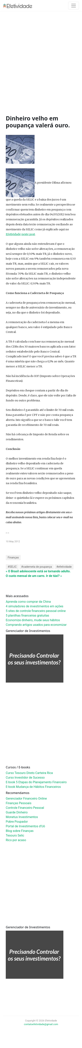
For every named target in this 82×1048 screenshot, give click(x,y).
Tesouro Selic (15, 835)
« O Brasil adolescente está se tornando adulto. (38, 571)
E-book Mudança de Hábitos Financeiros (33, 787)
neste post (28, 234)
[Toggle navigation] (73, 5)
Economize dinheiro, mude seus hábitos (33, 620)
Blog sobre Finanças (19, 831)
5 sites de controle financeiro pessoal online (36, 611)
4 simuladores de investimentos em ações (34, 606)
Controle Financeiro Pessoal (25, 808)
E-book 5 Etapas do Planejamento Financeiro (36, 782)
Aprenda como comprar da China (28, 601)
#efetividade (64, 566)
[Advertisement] (39, 64)
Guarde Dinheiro (17, 812)
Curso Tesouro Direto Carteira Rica (29, 773)
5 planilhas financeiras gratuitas (27, 615)
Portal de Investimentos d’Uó (25, 826)
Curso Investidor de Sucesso (25, 777)
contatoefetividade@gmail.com (41, 1024)
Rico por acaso (16, 840)
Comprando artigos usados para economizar (36, 625)
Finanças (13, 557)
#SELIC (12, 566)
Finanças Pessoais (18, 803)
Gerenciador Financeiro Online (26, 798)
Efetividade (13, 234)
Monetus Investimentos (22, 817)
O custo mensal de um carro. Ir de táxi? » (34, 576)
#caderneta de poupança (36, 566)
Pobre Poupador (17, 821)
